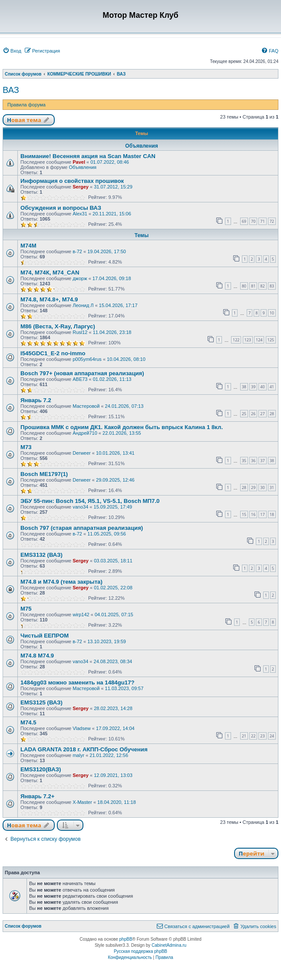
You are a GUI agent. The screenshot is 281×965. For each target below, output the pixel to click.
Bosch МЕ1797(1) (44, 474)
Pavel (79, 162)
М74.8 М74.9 (37, 655)
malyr (78, 755)
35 (244, 460)
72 (272, 221)
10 (272, 313)
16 (253, 514)
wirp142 (81, 614)
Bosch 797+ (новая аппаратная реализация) (82, 373)
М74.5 (28, 722)
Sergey (81, 186)
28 (272, 413)
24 (272, 736)
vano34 (80, 506)
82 (262, 286)
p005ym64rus (87, 359)
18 (272, 514)
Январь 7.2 (35, 400)
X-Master (82, 802)
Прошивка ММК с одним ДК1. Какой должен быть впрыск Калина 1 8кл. (121, 427)
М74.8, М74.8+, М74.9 (49, 299)
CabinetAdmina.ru (169, 945)
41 (272, 387)
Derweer (82, 453)
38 (244, 387)
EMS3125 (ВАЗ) (41, 702)
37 (262, 460)
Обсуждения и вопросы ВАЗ (60, 208)
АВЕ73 (80, 379)
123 (248, 340)
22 (253, 736)
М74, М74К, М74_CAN (49, 272)
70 (253, 221)
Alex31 (80, 213)
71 (262, 221)
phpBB (125, 939)
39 (253, 387)
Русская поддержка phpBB (140, 951)
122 (236, 340)
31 (272, 487)
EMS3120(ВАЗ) (40, 769)
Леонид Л (83, 305)
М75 (26, 608)
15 (244, 514)
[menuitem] (12, 51)
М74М (28, 245)
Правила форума (26, 104)
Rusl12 (80, 332)
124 (259, 340)
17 (262, 514)
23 (262, 736)
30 (262, 487)
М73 (26, 447)
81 (253, 286)
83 (272, 286)
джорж (80, 278)
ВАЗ (11, 90)
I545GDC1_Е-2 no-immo (53, 353)
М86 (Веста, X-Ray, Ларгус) (57, 326)
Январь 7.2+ (37, 796)
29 (253, 487)
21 (244, 736)
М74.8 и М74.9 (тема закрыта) (61, 581)
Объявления (82, 167)
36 (253, 460)
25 (244, 413)
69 (244, 221)
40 (262, 387)
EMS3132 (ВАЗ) (41, 555)
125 (271, 340)
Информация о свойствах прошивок (72, 181)
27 (262, 413)
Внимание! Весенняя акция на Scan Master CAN (87, 156)
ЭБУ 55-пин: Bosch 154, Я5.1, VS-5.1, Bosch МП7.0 (89, 501)
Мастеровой (86, 406)
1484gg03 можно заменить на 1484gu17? (77, 682)
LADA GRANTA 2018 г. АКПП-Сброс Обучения (84, 749)
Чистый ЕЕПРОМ (44, 635)
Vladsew (82, 728)
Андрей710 (85, 433)
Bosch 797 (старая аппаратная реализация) (81, 528)
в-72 (77, 251)
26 (253, 413)
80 (244, 286)
